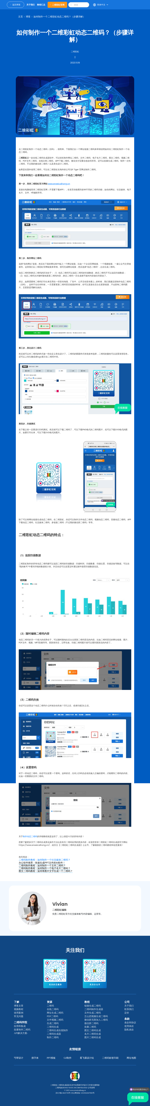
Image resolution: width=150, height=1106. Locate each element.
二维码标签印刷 (110, 1058)
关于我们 (129, 1005)
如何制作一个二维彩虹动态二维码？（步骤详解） (59, 16)
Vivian (60, 904)
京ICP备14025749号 (63, 1093)
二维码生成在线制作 (57, 1030)
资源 (49, 1002)
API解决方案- (21, 1033)
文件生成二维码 (92, 1013)
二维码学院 (20, 1022)
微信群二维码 (91, 1023)
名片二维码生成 (92, 1034)
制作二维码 (53, 1037)
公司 (127, 1002)
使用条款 (129, 1026)
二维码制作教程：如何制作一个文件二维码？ (42, 865)
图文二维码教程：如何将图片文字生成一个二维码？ (46, 871)
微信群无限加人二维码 (96, 1020)
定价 (126, 1013)
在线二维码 (53, 1009)
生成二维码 (53, 1023)
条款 (127, 1018)
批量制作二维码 (22, 1029)
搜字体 (35, 1058)
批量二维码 (90, 1027)
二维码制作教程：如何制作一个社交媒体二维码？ (44, 859)
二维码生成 (53, 1027)
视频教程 (18, 1009)
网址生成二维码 (55, 1013)
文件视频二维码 (55, 1020)
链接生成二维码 (92, 1005)
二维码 (50, 1005)
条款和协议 (130, 1022)
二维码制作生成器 (93, 1009)
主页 (20, 16)
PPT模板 (51, 1058)
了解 (16, 1002)
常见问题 (18, 1016)
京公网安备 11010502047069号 (82, 1093)
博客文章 (18, 1005)
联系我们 (129, 1009)
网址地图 (131, 1058)
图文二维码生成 (92, 1030)
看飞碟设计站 (87, 1058)
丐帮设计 (18, 1058)
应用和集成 (20, 1026)
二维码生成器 (54, 1034)
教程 (87, 1002)
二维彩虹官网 (57, 4)
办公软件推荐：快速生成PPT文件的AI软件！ (42, 862)
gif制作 (67, 1058)
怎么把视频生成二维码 (96, 1016)
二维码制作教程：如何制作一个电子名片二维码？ (44, 868)
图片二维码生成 (92, 1037)
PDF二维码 (52, 1016)
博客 (28, 16)
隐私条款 (129, 1029)
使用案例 (18, 1013)
